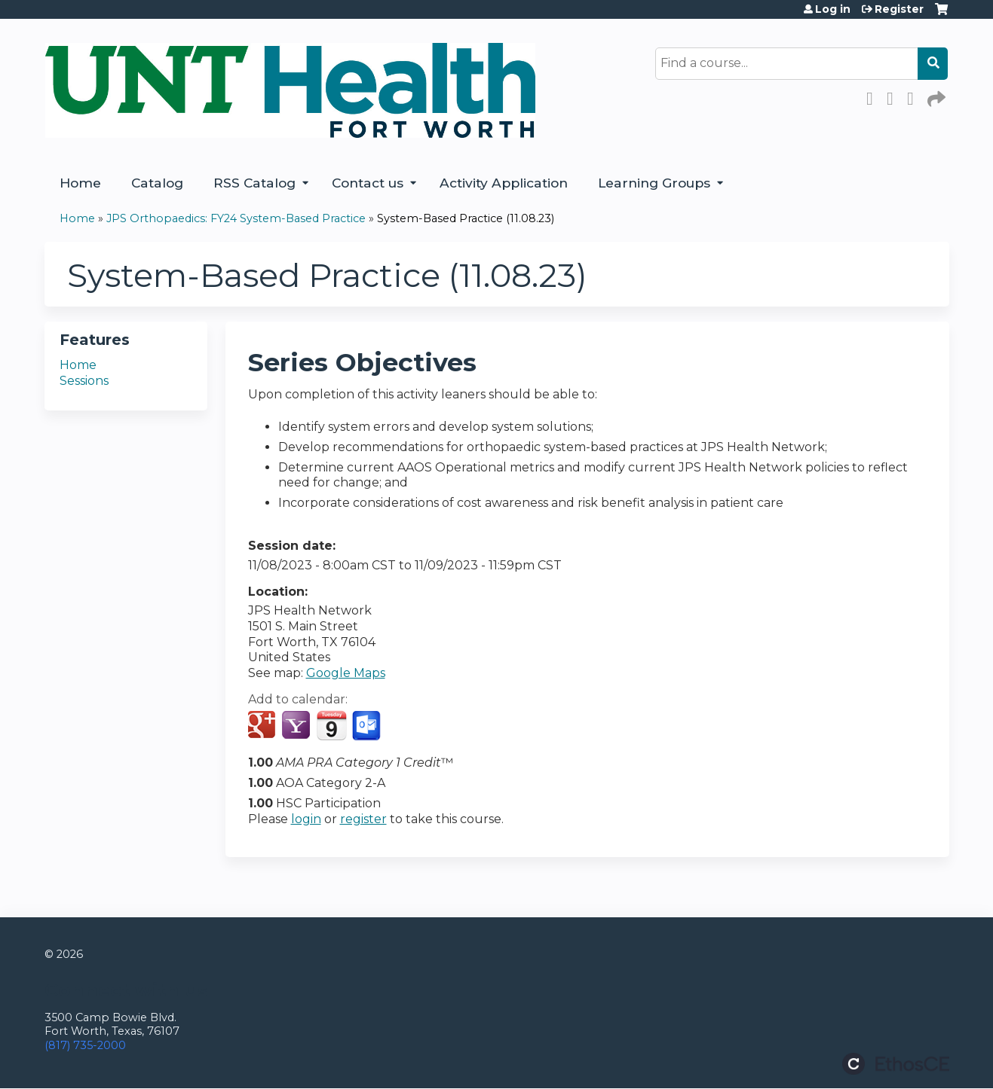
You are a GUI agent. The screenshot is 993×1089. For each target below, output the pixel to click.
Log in (832, 9)
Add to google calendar (263, 726)
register (363, 819)
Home (80, 183)
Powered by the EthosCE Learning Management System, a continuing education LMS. (895, 1064)
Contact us (367, 183)
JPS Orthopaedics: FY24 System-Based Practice (236, 218)
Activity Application (504, 183)
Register (899, 9)
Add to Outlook (367, 726)
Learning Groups (654, 183)
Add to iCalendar (331, 725)
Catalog (157, 183)
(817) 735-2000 (85, 1045)
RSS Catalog (254, 183)
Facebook (873, 96)
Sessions (84, 381)
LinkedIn (914, 96)
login (306, 819)
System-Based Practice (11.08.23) (465, 218)
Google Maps (345, 673)
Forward (934, 96)
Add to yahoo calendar (297, 726)
